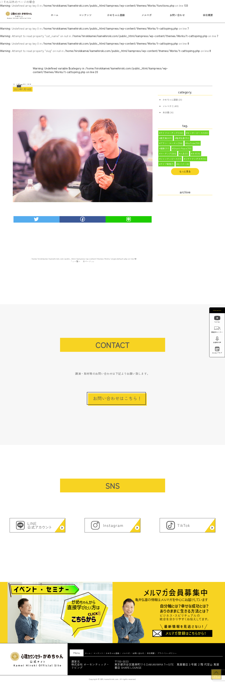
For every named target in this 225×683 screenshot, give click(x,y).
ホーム (54, 15)
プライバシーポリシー (167, 653)
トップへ (216, 676)
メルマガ (146, 15)
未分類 (166, 112)
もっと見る (185, 173)
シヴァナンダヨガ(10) (195, 160)
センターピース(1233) (198, 133)
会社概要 (208, 15)
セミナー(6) (183, 166)
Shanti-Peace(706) (183, 149)
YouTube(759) (193, 144)
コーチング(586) (168, 154)
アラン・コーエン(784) (171, 144)
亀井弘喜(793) (182, 138)
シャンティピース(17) (170, 160)
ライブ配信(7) (167, 166)
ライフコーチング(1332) (172, 133)
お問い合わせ (177, 15)
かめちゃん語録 (116, 15)
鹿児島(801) (166, 138)
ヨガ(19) (196, 154)
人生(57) (184, 154)
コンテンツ (85, 15)
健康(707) (164, 149)
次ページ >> (88, 261)
